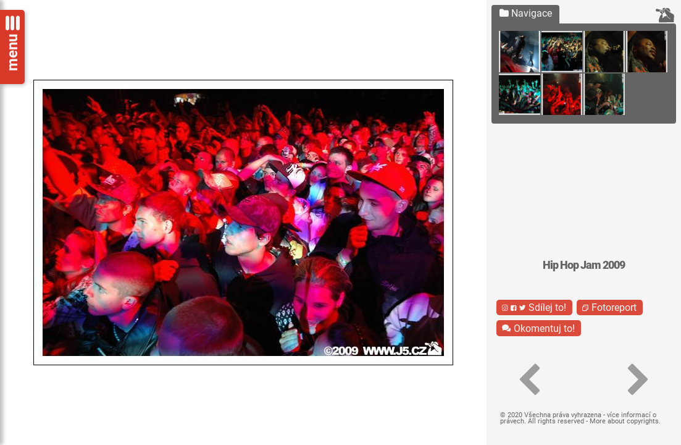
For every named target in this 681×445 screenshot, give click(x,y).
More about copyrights (624, 421)
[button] (529, 380)
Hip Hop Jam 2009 (584, 265)
